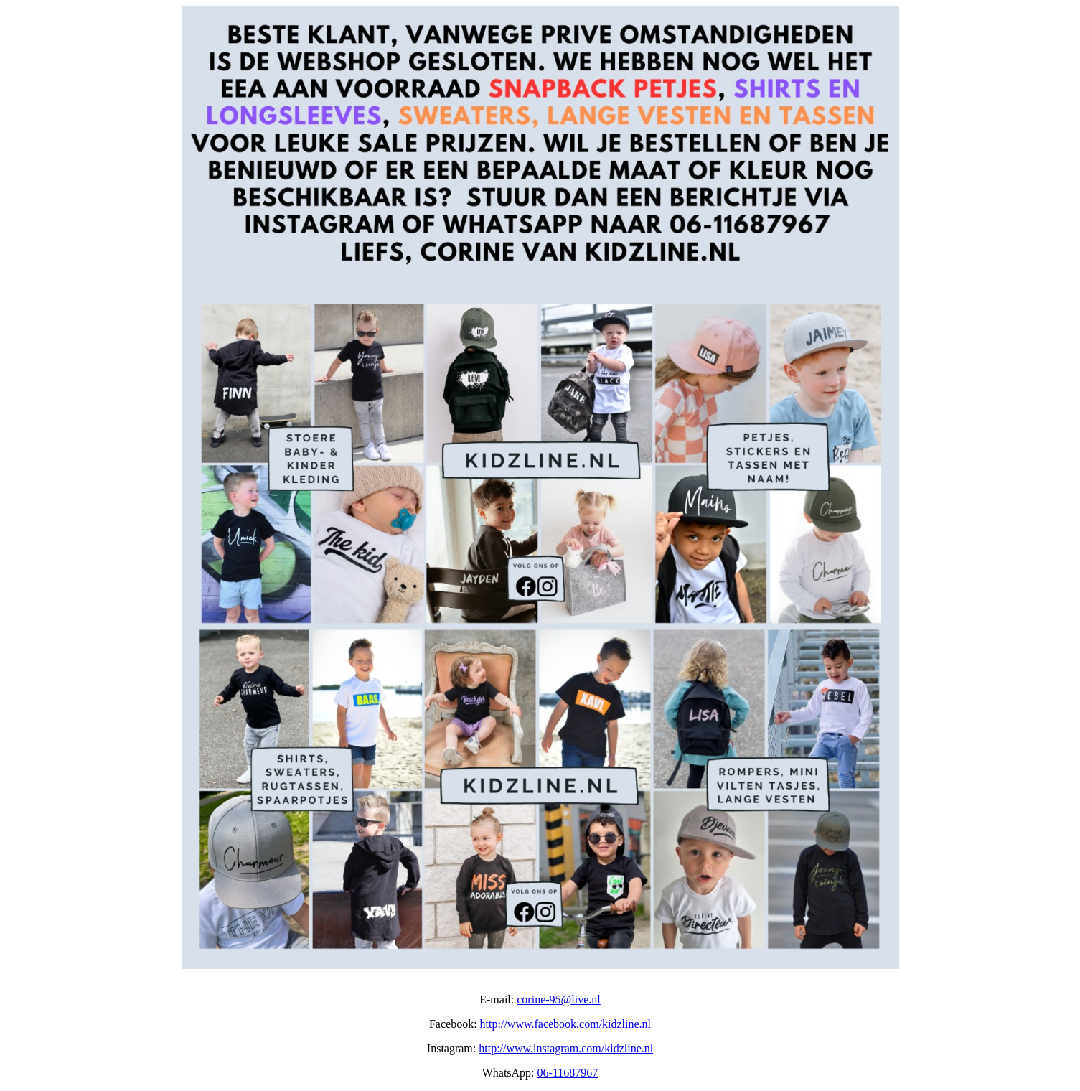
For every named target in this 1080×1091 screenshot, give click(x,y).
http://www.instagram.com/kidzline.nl (566, 1048)
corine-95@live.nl (558, 999)
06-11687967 (567, 1073)
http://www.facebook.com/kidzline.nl (565, 1024)
